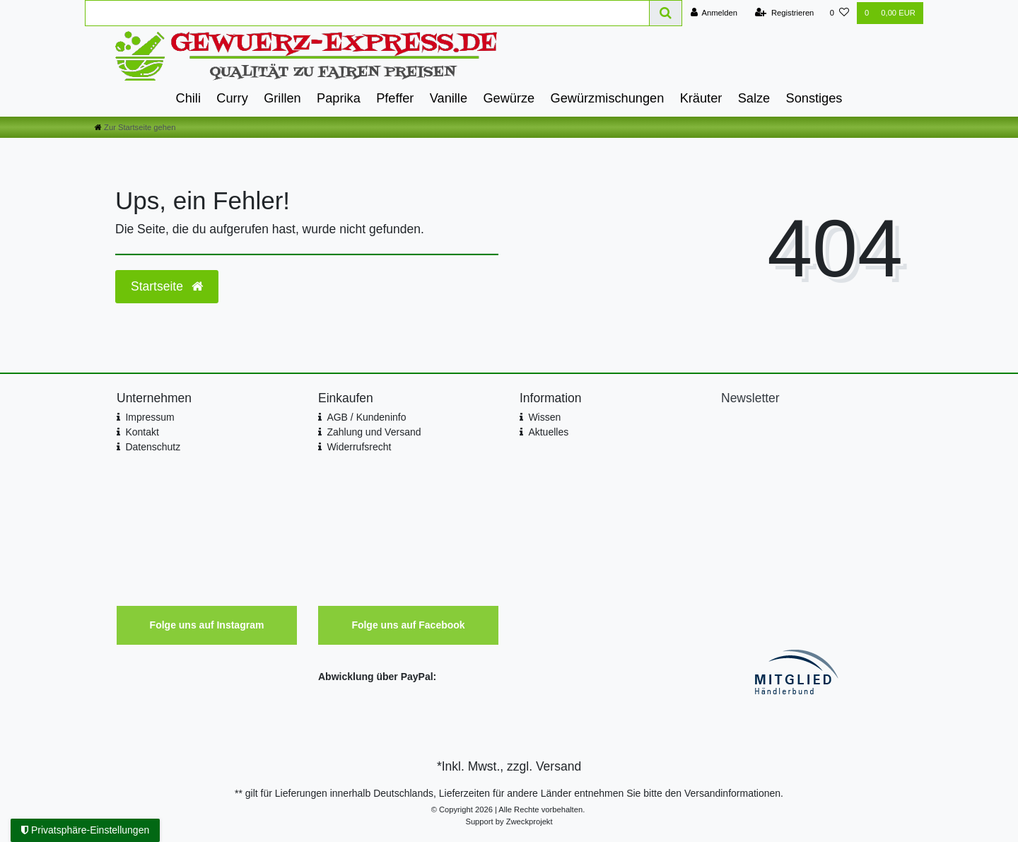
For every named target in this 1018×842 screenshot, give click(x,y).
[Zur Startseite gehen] (135, 127)
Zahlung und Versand (374, 432)
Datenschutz (152, 446)
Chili (188, 98)
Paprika (339, 98)
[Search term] (367, 13)
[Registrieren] (784, 13)
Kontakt (141, 432)
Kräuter (701, 98)
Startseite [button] (167, 286)
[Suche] (666, 13)
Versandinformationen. (733, 793)
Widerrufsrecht (359, 446)
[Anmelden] (713, 13)
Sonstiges (814, 98)
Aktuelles (548, 432)
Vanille (448, 98)
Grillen (282, 98)
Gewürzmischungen (608, 98)
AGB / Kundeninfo (366, 417)
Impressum (149, 417)
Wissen (544, 417)
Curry (231, 98)
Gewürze (508, 98)
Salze (754, 98)
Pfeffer (395, 98)
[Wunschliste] (839, 13)
